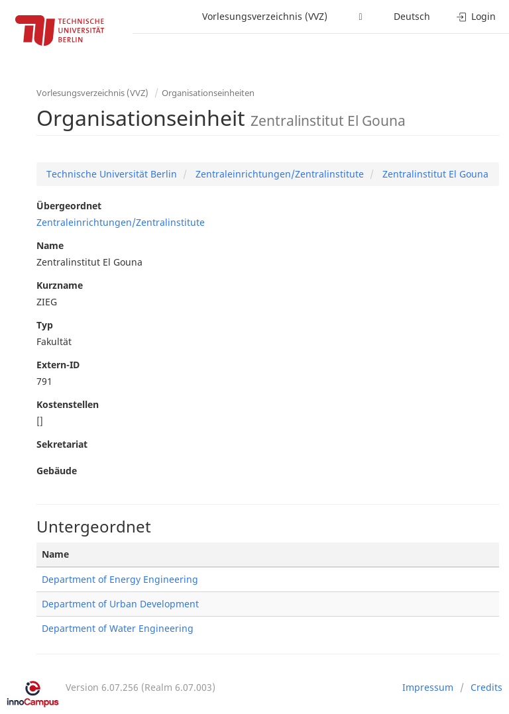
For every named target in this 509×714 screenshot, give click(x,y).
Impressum (427, 687)
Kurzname (59, 285)
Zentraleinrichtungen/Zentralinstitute (278, 174)
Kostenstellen (67, 404)
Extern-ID (58, 364)
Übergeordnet (68, 205)
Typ (44, 325)
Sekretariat (61, 444)
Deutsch (412, 16)
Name (50, 245)
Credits (486, 687)
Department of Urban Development (120, 603)
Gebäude (56, 470)
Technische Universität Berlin (111, 174)
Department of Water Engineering (118, 628)
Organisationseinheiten (208, 93)
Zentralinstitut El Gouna (434, 174)
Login (476, 16)
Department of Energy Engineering (120, 579)
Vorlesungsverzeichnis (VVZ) (264, 16)
